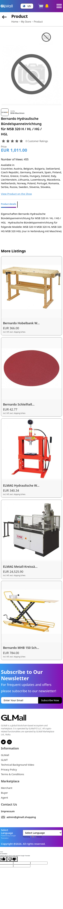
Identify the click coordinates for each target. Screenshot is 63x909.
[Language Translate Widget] (42, 833)
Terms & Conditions (12, 774)
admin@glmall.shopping (21, 817)
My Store (26, 21)
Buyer (4, 792)
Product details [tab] (8, 204)
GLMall (5, 755)
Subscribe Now (50, 700)
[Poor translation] (12, 859)
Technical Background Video (17, 764)
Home (14, 21)
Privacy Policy (9, 769)
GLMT (4, 759)
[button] (27, 6)
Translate (36, 837)
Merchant (6, 788)
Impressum (8, 811)
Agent (4, 797)
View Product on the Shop (16, 193)
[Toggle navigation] (59, 6)
